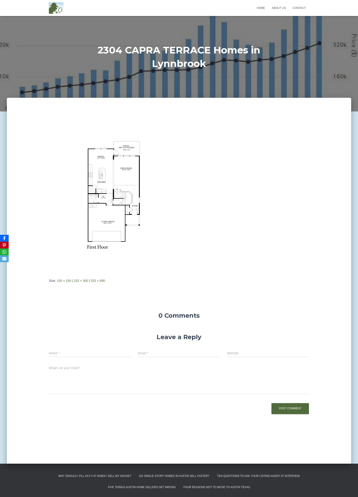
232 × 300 (81, 281)
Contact (299, 8)
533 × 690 (98, 281)
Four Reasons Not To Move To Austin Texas (217, 487)
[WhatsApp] (4, 251)
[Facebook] (4, 238)
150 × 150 (64, 281)
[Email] (4, 258)
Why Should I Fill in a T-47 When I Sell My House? (94, 476)
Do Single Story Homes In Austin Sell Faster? (174, 476)
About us (279, 8)
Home (261, 8)
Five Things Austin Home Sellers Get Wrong (142, 487)
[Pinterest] (4, 245)
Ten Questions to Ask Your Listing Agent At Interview (258, 476)
